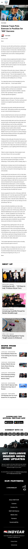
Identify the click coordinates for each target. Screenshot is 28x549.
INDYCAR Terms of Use (21, 471)
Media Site (14, 515)
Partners (14, 518)
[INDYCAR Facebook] (10, 434)
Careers (14, 503)
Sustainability (14, 522)
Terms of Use (14, 545)
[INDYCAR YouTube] (14, 434)
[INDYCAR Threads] (22, 434)
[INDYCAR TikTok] (18, 434)
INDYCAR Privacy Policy (15, 473)
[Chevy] (11, 487)
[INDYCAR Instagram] (2, 434)
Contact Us (14, 507)
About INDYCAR (14, 500)
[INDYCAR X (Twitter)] (6, 434)
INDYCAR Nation (14, 511)
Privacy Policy (14, 541)
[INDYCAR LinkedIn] (26, 434)
